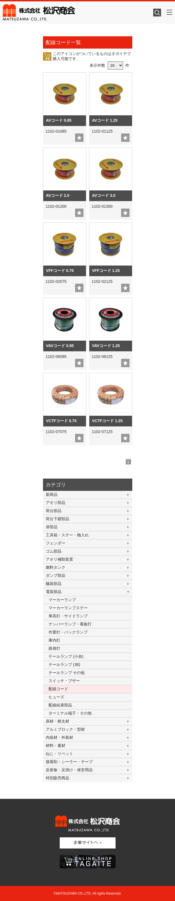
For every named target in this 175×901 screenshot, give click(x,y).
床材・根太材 (57, 721)
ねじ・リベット (59, 753)
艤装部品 (53, 583)
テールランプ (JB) (64, 664)
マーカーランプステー (68, 608)
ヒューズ (56, 697)
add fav (79, 137)
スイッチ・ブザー (64, 680)
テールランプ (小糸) (66, 656)
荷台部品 (53, 510)
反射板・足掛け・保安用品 (69, 770)
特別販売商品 (57, 778)
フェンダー (55, 543)
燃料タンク (55, 567)
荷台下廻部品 (57, 519)
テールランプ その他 (67, 672)
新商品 (51, 494)
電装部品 (53, 591)
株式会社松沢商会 (68, 12)
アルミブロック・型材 (65, 729)
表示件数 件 (110, 65)
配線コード (58, 689)
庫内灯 (54, 640)
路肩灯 (54, 648)
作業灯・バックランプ (68, 632)
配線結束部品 (60, 705)
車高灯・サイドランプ (68, 616)
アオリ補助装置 (59, 559)
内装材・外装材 (59, 737)
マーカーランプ (62, 600)
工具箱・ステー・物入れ (67, 535)
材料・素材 (55, 745)
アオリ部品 (55, 502)
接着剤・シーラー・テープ (69, 761)
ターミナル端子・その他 (70, 713)
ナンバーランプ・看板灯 (70, 624)
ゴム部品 (53, 551)
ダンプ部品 (55, 575)
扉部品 (51, 527)
